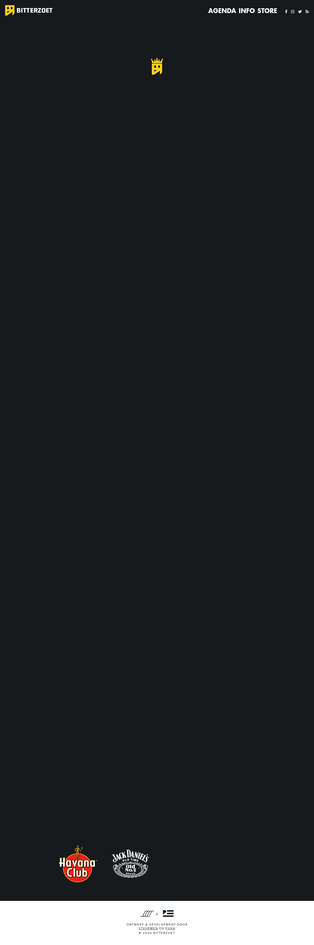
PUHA (170, 928)
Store (267, 11)
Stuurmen (148, 928)
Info (247, 11)
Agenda (222, 11)
